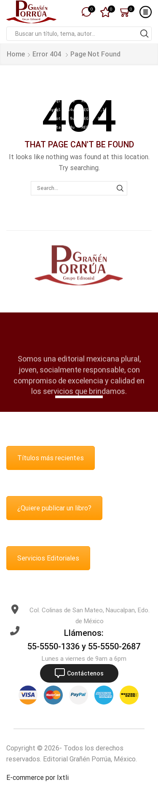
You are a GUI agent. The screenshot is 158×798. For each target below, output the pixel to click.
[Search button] (144, 33)
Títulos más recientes (50, 458)
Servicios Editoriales (48, 558)
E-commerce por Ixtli (37, 778)
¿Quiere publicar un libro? (54, 508)
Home (16, 54)
